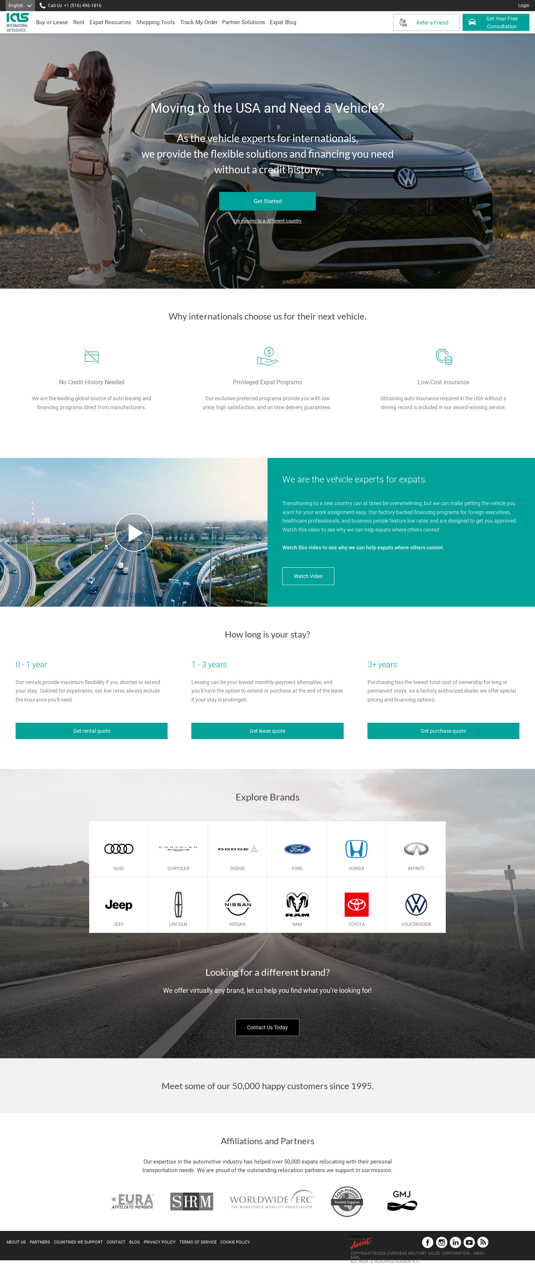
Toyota (356, 924)
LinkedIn (455, 1242)
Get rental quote (91, 731)
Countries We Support (78, 1242)
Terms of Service (198, 1242)
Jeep (118, 924)
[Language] (20, 5)
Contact (116, 1242)
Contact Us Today (267, 1027)
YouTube (469, 1242)
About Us (16, 1242)
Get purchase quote (443, 731)
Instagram (441, 1242)
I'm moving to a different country (267, 221)
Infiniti (416, 868)
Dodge (237, 868)
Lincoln (178, 924)
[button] (243, 22)
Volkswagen (416, 924)
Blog (134, 1242)
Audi (119, 868)
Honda (356, 868)
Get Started (268, 201)
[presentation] (78, 22)
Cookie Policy (235, 1242)
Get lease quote (267, 731)
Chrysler (178, 868)
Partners (40, 1242)
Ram (297, 924)
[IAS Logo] (19, 22)
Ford (297, 868)
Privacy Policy (160, 1242)
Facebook (428, 1242)
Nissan (238, 924)
